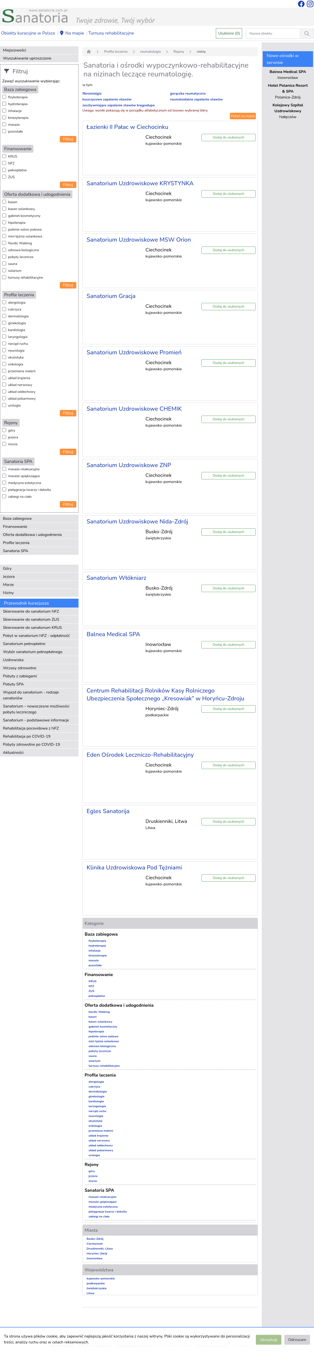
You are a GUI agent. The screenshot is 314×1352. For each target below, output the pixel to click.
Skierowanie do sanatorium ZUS (31, 619)
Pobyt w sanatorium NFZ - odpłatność (36, 635)
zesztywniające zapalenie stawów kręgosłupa (118, 105)
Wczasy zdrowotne (19, 668)
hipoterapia (17, 222)
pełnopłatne (17, 170)
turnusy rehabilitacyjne (25, 277)
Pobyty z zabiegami (20, 676)
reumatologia (150, 51)
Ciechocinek (95, 1244)
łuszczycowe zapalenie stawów (107, 99)
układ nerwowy (20, 385)
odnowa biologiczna (23, 250)
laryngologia (17, 337)
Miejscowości (14, 50)
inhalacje (15, 111)
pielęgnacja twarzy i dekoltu (29, 489)
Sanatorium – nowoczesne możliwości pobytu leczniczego (36, 709)
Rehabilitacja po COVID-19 (27, 736)
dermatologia (18, 316)
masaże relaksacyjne (23, 469)
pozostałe (15, 131)
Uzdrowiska (13, 660)
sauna (12, 263)
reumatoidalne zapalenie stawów (196, 99)
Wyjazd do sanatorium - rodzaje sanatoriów (31, 695)
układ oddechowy (21, 391)
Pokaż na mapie (243, 116)
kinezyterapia (18, 117)
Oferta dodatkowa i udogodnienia (32, 534)
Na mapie (71, 33)
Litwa (90, 1293)
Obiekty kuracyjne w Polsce (28, 33)
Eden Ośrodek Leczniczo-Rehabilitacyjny (140, 755)
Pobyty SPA (13, 684)
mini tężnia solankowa (25, 236)
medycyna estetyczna (24, 483)
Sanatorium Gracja (111, 296)
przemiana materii (22, 371)
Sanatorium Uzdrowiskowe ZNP (129, 465)
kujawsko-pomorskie (101, 1278)
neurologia (16, 350)
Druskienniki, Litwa (100, 1249)
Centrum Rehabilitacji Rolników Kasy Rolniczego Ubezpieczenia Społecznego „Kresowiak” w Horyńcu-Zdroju (165, 694)
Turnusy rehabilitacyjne (111, 33)
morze (13, 444)
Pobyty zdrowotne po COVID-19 (31, 744)
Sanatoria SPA (15, 551)
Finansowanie (15, 526)
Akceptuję (268, 1339)
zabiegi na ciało (20, 496)
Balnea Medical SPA (113, 634)
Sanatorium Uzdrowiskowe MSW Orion (139, 240)
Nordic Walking (20, 243)
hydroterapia (17, 104)
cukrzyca (14, 309)
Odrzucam (297, 1339)
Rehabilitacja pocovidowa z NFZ (31, 728)
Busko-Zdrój (95, 1239)
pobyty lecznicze (20, 257)
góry (11, 430)
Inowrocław (95, 1258)
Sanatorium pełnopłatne (24, 643)
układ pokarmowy (22, 398)
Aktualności (13, 752)
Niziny (8, 592)
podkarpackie (96, 1283)
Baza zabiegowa (17, 518)
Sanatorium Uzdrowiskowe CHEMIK (134, 409)
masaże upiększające (24, 476)
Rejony (178, 51)
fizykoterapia (17, 97)
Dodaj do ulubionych (228, 137)
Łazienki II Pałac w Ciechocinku (127, 127)
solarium (14, 270)
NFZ (11, 163)
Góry (7, 568)
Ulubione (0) (229, 33)
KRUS (12, 156)
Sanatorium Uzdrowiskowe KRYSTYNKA (140, 183)
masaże (14, 124)
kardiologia (16, 330)
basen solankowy (21, 209)
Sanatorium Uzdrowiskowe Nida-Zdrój (137, 521)
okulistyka (16, 357)
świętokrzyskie (97, 1288)
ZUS (11, 177)
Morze (8, 584)
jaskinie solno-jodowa (25, 229)
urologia (14, 405)
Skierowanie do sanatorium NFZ (31, 611)
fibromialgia (92, 93)
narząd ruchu (18, 343)
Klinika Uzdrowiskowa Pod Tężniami (134, 867)
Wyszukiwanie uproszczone (27, 58)
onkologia (15, 364)
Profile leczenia (16, 543)
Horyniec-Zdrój (97, 1253)
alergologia (17, 302)
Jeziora (9, 576)
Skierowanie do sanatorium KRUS (32, 627)
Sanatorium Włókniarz (116, 578)
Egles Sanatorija (108, 811)
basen (12, 202)
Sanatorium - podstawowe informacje (36, 720)
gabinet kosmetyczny (24, 215)
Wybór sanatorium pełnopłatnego (32, 652)
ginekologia (17, 323)
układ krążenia (19, 378)
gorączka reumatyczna (188, 93)
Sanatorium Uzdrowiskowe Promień (134, 352)
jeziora (13, 437)
